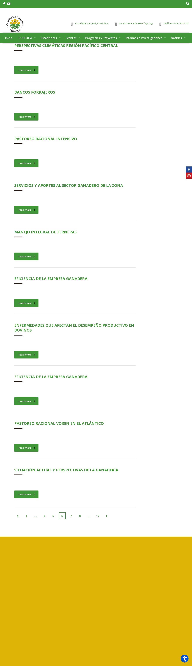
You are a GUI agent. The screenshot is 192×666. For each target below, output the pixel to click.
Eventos (71, 45)
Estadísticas (49, 45)
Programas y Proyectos (101, 45)
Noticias (176, 45)
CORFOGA (25, 45)
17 (97, 523)
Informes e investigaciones (144, 45)
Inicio (8, 45)
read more (26, 77)
